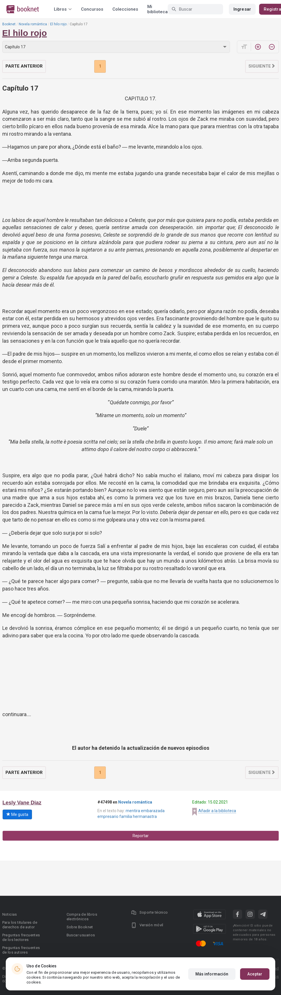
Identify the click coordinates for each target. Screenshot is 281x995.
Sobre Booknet (80, 927)
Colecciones (125, 9)
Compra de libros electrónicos (82, 916)
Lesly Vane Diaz (22, 803)
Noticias (9, 914)
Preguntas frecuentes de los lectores (21, 937)
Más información (212, 974)
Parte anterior (24, 66)
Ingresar (242, 9)
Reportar (141, 835)
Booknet (9, 24)
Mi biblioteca (157, 9)
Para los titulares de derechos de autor (19, 924)
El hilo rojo (58, 24)
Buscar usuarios (81, 935)
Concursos (92, 9)
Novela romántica (33, 24)
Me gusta (17, 814)
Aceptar (254, 974)
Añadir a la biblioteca (217, 810)
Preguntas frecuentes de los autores (21, 950)
